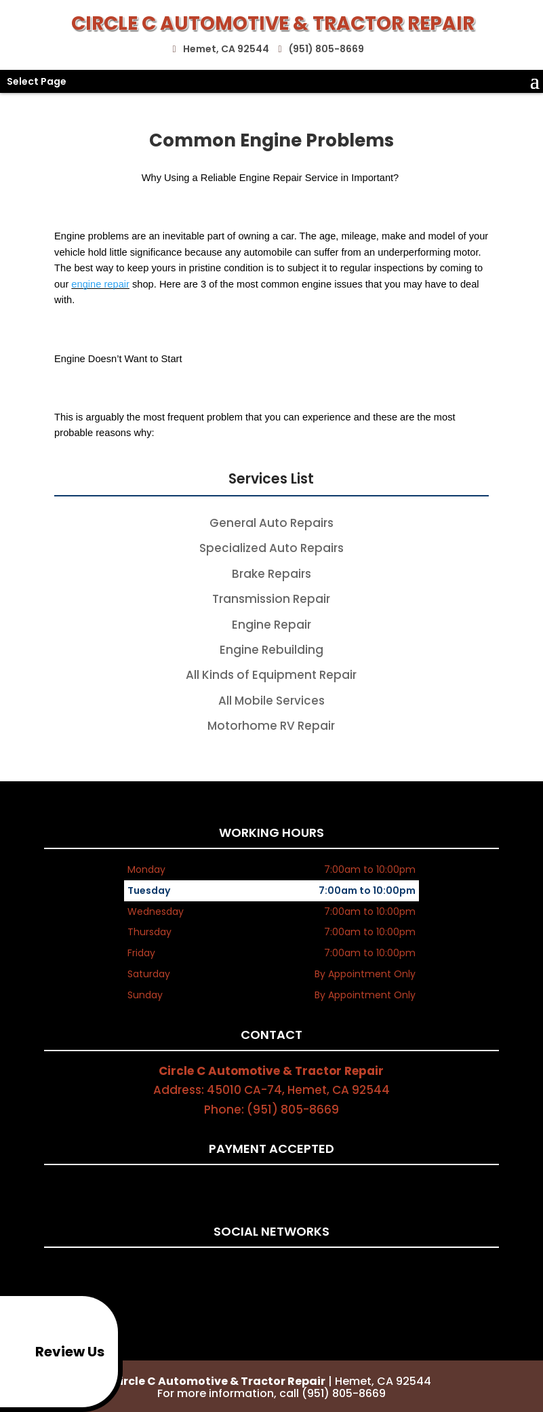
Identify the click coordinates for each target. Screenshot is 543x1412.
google (282, 1269)
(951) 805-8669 (324, 46)
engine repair (100, 284)
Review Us (54, 1352)
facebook (256, 1269)
